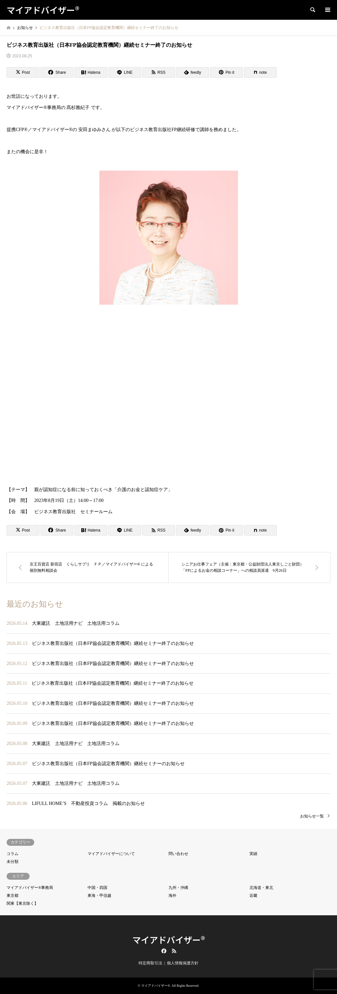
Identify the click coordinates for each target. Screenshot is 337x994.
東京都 (12, 895)
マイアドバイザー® (168, 939)
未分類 (12, 861)
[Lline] (124, 72)
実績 (253, 853)
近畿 (253, 895)
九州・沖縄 (178, 887)
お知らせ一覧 (312, 816)
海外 (172, 895)
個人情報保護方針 (182, 963)
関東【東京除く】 (22, 903)
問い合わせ (178, 853)
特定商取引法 (150, 963)
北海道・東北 (261, 887)
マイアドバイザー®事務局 (30, 887)
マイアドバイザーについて (111, 853)
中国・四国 (97, 887)
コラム (12, 853)
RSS (174, 951)
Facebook (163, 951)
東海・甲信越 (99, 895)
